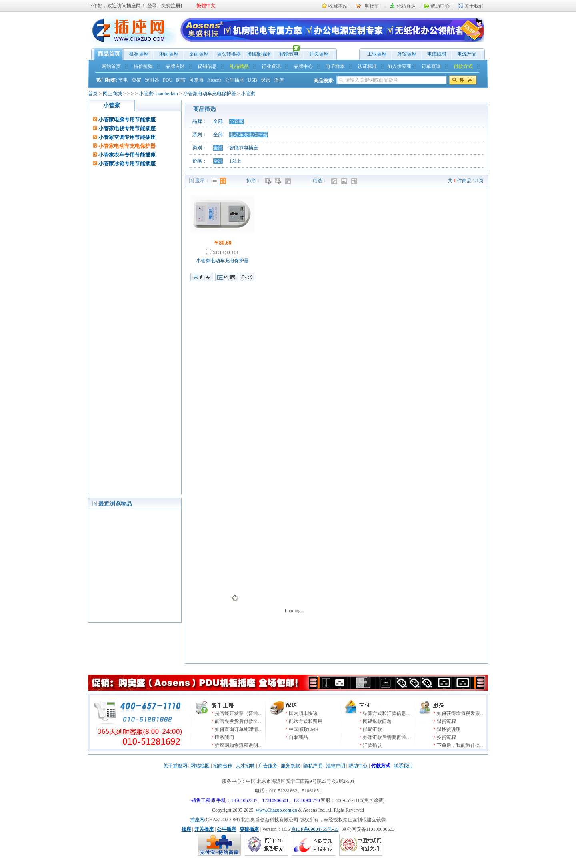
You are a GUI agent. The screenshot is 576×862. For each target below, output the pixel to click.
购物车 (372, 6)
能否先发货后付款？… (239, 721)
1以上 (235, 161)
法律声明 (335, 765)
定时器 (152, 80)
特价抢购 (143, 66)
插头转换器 (229, 54)
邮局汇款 (372, 729)
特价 (335, 181)
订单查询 (431, 66)
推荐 (345, 181)
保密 (265, 80)
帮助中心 (440, 6)
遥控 (279, 80)
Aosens (214, 80)
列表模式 (215, 181)
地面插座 (168, 54)
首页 (93, 93)
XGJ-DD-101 (224, 252)
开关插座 (318, 54)
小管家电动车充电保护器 (209, 93)
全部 (218, 121)
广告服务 (268, 765)
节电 (123, 80)
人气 (288, 181)
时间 (278, 181)
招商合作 (222, 765)
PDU (167, 80)
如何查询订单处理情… (239, 729)
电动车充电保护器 (248, 134)
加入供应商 (399, 66)
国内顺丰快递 (303, 713)
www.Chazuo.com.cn (276, 810)
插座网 (197, 819)
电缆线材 (436, 54)
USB (252, 80)
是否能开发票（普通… (239, 713)
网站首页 (111, 66)
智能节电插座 (243, 148)
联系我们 (224, 737)
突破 (136, 80)
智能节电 (287, 52)
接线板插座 (259, 54)
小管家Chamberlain (158, 93)
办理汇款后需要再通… (387, 737)
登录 (152, 5)
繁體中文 (206, 5)
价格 (268, 181)
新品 (355, 181)
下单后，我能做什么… (461, 745)
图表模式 (223, 181)
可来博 (196, 80)
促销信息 (207, 66)
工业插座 (376, 54)
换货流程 (446, 737)
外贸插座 (406, 54)
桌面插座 (198, 54)
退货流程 (446, 721)
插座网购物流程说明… (239, 745)
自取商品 (298, 737)
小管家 (248, 93)
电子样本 (335, 66)
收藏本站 (338, 6)
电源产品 (466, 54)
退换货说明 (449, 729)
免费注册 (170, 5)
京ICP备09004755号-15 (315, 829)
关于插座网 (175, 765)
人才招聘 (245, 765)
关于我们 (474, 6)
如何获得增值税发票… (461, 713)
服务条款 (290, 765)
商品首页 (109, 54)
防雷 (181, 80)
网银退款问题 (377, 721)
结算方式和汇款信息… (387, 713)
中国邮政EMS (303, 729)
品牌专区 (175, 66)
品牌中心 (303, 66)
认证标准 (367, 66)
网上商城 (112, 93)
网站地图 (200, 765)
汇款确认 (372, 745)
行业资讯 (271, 66)
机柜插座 (138, 54)
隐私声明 (312, 765)
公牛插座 (234, 80)
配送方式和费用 (305, 721)
